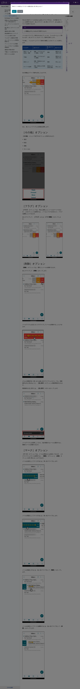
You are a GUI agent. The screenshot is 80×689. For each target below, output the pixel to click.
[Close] (68, 3)
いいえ (20, 11)
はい (14, 11)
